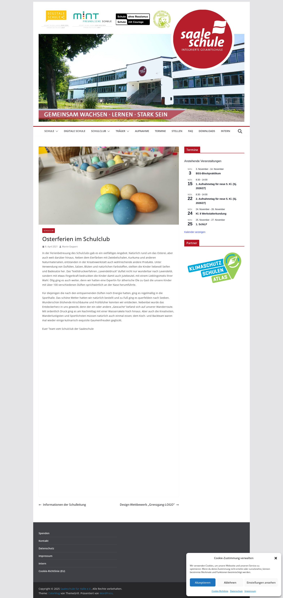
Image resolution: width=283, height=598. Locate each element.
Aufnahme (142, 131)
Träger (120, 131)
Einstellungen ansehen (261, 582)
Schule (49, 131)
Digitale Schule (74, 131)
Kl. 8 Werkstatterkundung (211, 213)
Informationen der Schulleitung (62, 505)
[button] (276, 558)
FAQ (190, 131)
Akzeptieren (202, 582)
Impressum (250, 591)
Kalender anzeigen (194, 232)
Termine (160, 131)
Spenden (44, 533)
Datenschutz (236, 591)
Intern (225, 131)
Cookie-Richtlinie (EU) (52, 571)
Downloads (207, 131)
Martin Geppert (70, 246)
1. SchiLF (201, 224)
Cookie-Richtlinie (220, 591)
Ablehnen (230, 582)
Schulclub (98, 131)
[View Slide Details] (214, 267)
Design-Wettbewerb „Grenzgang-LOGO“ (149, 505)
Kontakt (44, 540)
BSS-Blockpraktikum (208, 173)
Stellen (177, 131)
